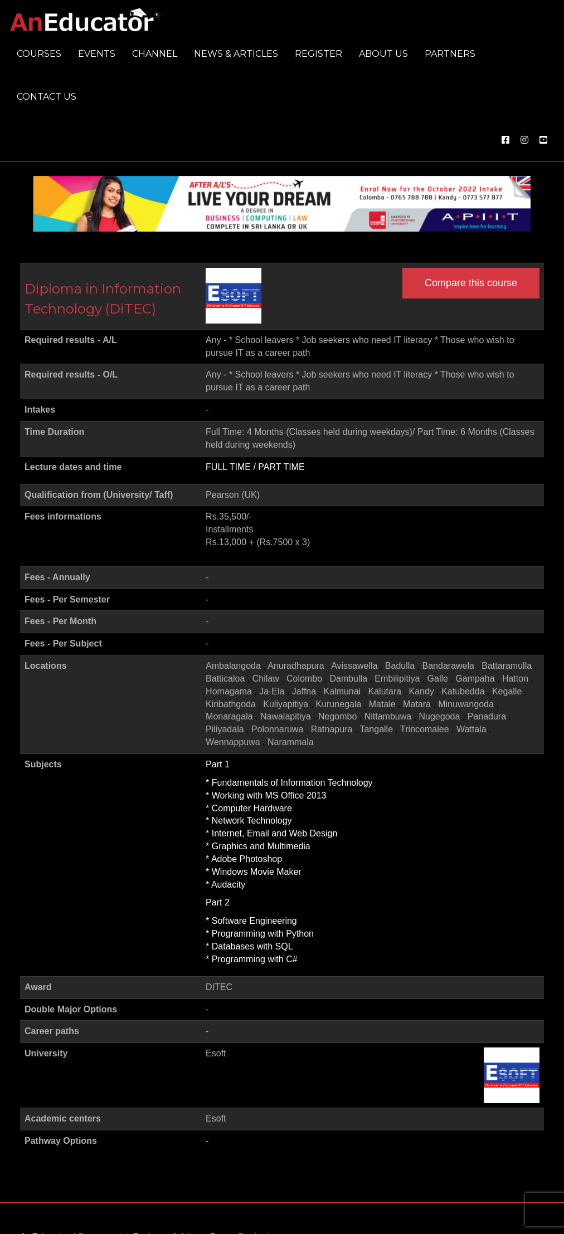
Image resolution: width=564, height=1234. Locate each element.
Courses (39, 53)
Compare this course (471, 282)
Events (96, 53)
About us (383, 53)
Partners (450, 53)
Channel (154, 53)
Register (318, 53)
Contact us (46, 96)
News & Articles (236, 53)
